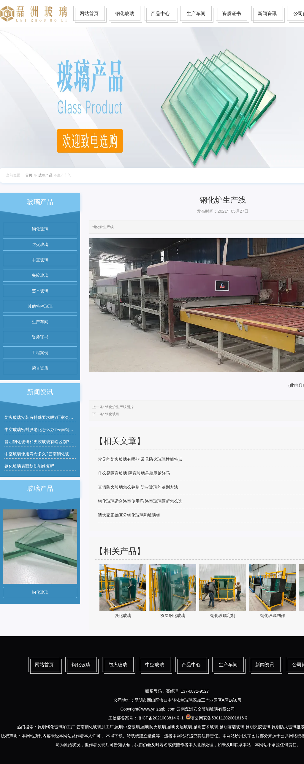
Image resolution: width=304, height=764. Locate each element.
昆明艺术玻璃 (205, 726)
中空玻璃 (40, 260)
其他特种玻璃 (40, 306)
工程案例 (40, 352)
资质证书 (231, 13)
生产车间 (195, 13)
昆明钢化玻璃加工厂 (56, 726)
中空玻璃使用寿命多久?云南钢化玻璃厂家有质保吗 (51, 454)
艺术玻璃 (40, 290)
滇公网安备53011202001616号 (219, 718)
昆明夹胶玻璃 (258, 726)
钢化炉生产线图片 (119, 407)
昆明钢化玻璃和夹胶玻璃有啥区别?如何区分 (45, 441)
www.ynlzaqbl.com (158, 709)
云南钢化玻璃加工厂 (95, 726)
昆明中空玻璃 (127, 726)
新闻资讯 (267, 13)
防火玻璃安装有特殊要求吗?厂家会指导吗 (43, 417)
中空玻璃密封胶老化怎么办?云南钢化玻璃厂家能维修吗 (55, 429)
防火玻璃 (40, 244)
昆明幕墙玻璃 (231, 726)
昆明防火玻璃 (153, 726)
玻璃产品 (45, 175)
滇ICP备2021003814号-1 (160, 718)
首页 (28, 175)
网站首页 (89, 13)
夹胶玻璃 (40, 275)
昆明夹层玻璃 (179, 726)
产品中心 (160, 13)
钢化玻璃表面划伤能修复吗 (29, 466)
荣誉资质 (40, 368)
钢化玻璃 (124, 13)
